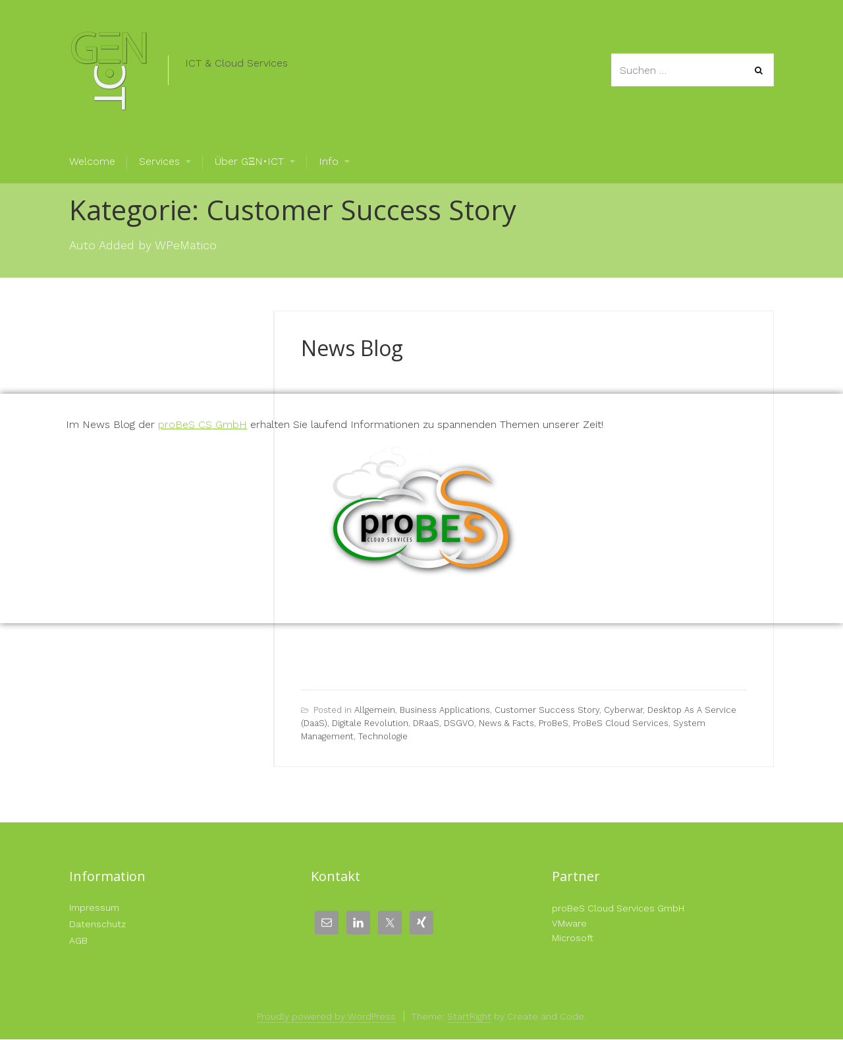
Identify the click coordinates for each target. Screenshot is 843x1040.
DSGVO (459, 723)
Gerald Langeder (456, 372)
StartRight (469, 1016)
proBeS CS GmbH (202, 424)
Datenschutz (97, 924)
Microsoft (572, 938)
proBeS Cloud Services (620, 723)
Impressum (94, 907)
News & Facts (506, 723)
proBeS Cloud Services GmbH (618, 908)
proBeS (553, 723)
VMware (569, 923)
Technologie (383, 736)
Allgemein (374, 710)
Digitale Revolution (370, 723)
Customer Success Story (547, 710)
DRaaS (426, 723)
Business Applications (445, 710)
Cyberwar (623, 710)
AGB (78, 940)
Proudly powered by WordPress (326, 1016)
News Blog (352, 348)
